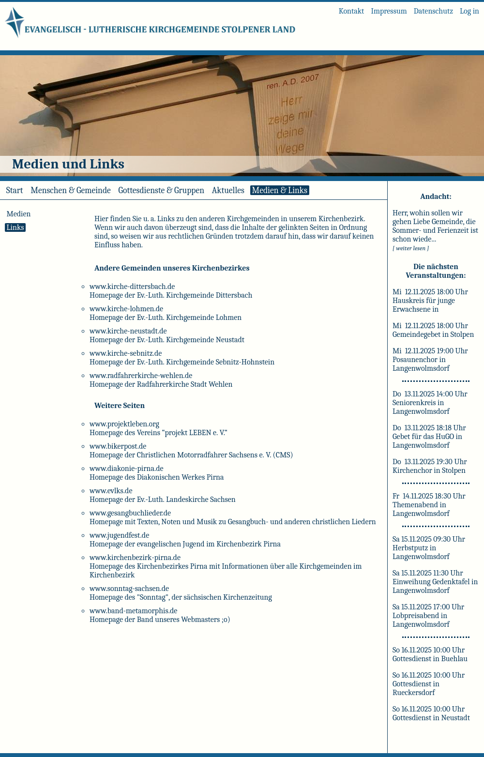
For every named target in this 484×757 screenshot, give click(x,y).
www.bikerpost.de (118, 446)
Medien (18, 214)
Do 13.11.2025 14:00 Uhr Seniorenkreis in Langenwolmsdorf (430, 403)
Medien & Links (279, 190)
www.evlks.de (111, 490)
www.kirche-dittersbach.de (132, 286)
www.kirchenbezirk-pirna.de (135, 557)
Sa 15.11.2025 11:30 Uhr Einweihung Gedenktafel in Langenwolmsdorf (435, 582)
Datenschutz (433, 11)
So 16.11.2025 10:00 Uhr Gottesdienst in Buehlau (430, 654)
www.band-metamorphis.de (133, 610)
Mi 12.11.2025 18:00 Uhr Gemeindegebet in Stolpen (433, 330)
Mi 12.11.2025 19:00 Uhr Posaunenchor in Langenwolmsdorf (430, 360)
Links (15, 227)
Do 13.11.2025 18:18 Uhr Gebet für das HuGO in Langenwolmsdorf (429, 437)
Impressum (389, 11)
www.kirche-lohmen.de (126, 308)
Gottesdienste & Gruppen (161, 190)
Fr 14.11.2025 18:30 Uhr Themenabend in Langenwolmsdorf (429, 505)
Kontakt (351, 11)
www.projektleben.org (124, 424)
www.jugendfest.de (119, 535)
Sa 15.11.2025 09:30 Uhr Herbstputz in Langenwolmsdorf (429, 548)
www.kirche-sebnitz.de (126, 353)
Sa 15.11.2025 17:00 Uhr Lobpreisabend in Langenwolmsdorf (428, 616)
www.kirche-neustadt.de (128, 331)
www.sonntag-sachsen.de (129, 588)
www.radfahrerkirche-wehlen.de (141, 375)
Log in (469, 11)
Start (14, 190)
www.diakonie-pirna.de (127, 468)
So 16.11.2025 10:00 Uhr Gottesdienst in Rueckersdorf (429, 684)
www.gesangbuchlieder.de (130, 513)
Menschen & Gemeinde (70, 190)
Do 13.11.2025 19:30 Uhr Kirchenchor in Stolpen (430, 466)
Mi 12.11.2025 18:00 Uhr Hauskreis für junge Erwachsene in (430, 301)
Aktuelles (228, 190)
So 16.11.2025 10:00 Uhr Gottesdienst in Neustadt (431, 713)
